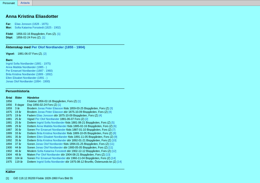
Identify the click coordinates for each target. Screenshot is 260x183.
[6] (115, 126)
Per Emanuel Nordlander (51, 129)
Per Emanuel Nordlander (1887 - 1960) (29, 70)
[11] (112, 143)
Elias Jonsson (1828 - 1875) (31, 23)
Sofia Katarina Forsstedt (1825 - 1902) (38, 27)
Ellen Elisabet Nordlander (52, 136)
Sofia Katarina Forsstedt (51, 150)
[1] (58, 33)
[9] (115, 136)
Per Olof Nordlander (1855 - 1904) (58, 47)
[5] (113, 122)
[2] (44, 53)
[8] (114, 133)
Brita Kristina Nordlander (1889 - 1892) (29, 74)
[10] (114, 140)
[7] (113, 129)
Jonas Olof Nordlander (49, 143)
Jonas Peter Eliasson (50, 108)
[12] (114, 150)
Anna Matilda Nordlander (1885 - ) (26, 67)
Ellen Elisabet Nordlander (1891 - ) (26, 77)
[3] (111, 108)
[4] (110, 111)
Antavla (25, 3)
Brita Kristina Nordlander (51, 133)
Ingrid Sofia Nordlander (51, 122)
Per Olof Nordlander (47, 118)
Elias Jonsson (45, 115)
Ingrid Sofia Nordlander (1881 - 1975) (28, 63)
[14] (113, 158)
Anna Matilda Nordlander (52, 126)
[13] (108, 154)
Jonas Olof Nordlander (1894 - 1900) (28, 81)
